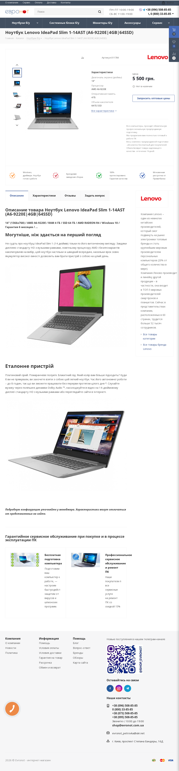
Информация (49, 638)
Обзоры (78, 657)
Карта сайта (80, 662)
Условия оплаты (49, 648)
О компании (12, 643)
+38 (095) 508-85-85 (125, 717)
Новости (10, 648)
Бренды (78, 652)
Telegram (127, 688)
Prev (17, 65)
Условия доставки (50, 652)
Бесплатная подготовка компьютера (53, 559)
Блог (76, 643)
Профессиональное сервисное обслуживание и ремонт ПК (118, 563)
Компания (12, 638)
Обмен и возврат (50, 667)
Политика (11, 652)
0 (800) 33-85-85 (161, 14)
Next (17, 125)
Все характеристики (102, 110)
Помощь (44, 643)
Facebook (110, 688)
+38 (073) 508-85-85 (125, 713)
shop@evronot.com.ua (128, 725)
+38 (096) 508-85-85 (158, 10)
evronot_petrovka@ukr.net (128, 733)
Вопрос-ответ (81, 648)
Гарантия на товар (50, 657)
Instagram (118, 688)
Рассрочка (45, 662)
